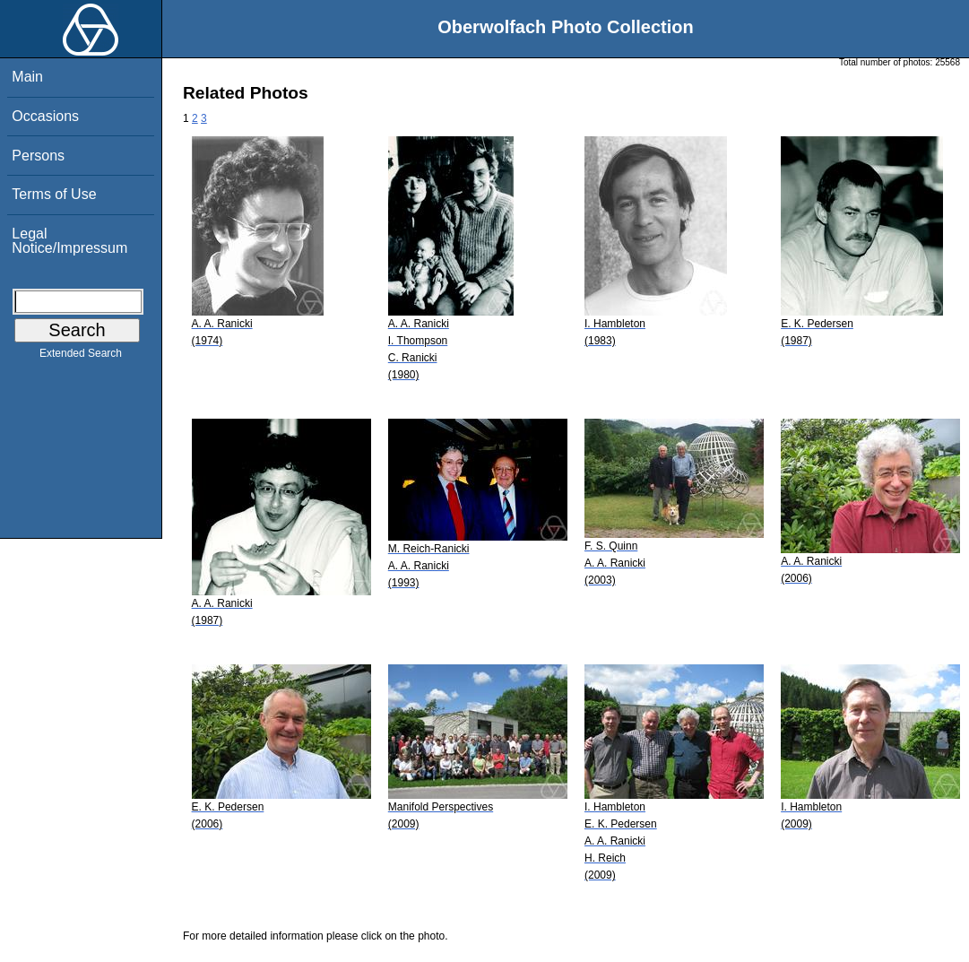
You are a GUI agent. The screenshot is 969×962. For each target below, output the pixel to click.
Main (27, 76)
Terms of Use (54, 194)
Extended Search (80, 356)
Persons (38, 155)
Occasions (45, 116)
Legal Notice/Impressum (69, 241)
